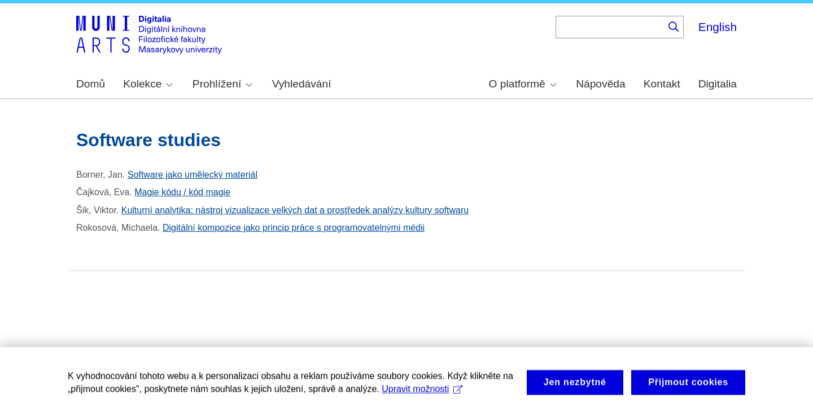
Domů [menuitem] (90, 83)
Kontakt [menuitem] (662, 83)
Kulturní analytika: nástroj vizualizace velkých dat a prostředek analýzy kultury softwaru (295, 210)
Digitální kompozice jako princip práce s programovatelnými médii (294, 227)
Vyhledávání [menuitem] (301, 83)
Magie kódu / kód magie (182, 192)
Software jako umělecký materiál (192, 174)
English (717, 26)
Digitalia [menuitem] (717, 83)
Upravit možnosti (422, 393)
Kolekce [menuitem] (148, 83)
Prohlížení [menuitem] (222, 83)
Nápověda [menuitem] (600, 83)
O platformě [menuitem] (523, 83)
